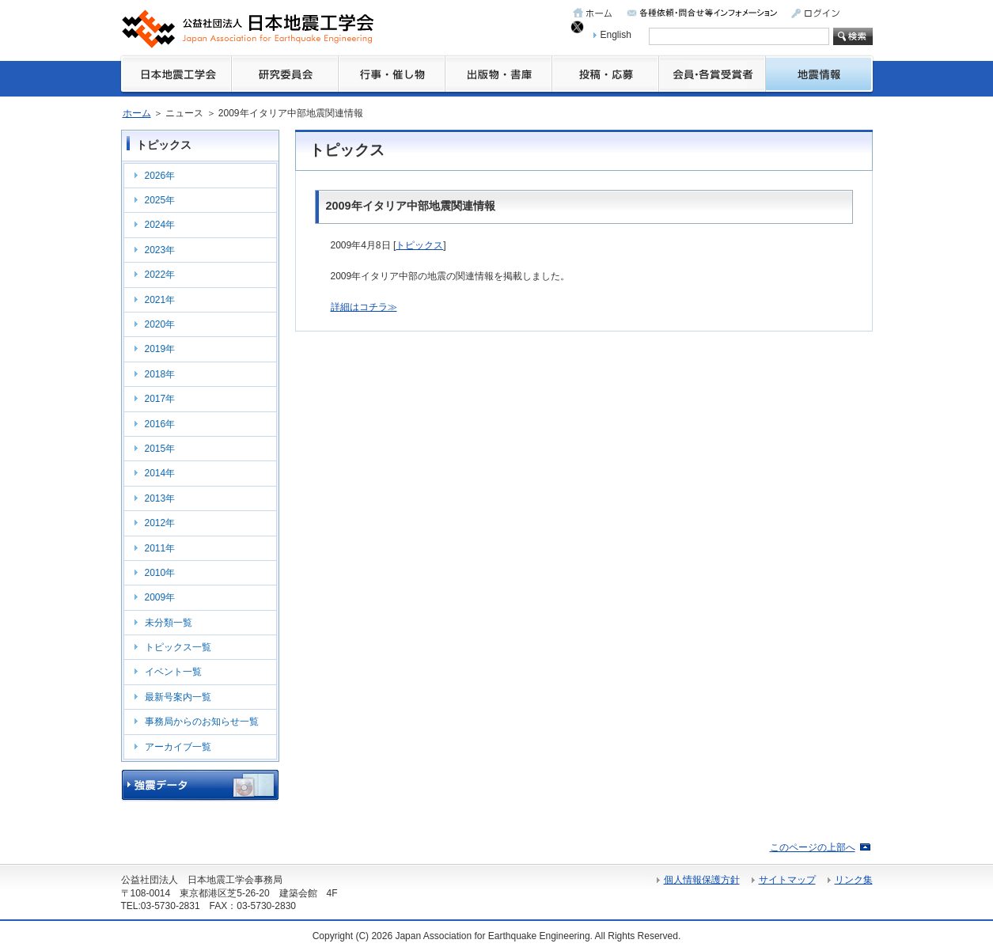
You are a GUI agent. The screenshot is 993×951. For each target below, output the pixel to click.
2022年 (160, 274)
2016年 (160, 424)
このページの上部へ (812, 847)
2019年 (160, 348)
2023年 (160, 250)
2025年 (160, 200)
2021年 (160, 299)
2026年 (160, 175)
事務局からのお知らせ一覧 (202, 721)
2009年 (160, 597)
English (616, 34)
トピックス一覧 (178, 647)
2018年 (160, 374)
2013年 (160, 498)
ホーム (137, 113)
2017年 (160, 398)
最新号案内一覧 (178, 697)
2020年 (160, 324)
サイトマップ (787, 879)
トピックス (419, 245)
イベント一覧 (173, 671)
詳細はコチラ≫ (364, 307)
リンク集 (854, 879)
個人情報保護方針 (702, 879)
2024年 (160, 224)
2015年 (160, 448)
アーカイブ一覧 (178, 746)
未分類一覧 (168, 622)
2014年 (160, 473)
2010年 (160, 572)
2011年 (160, 548)
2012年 (160, 523)
